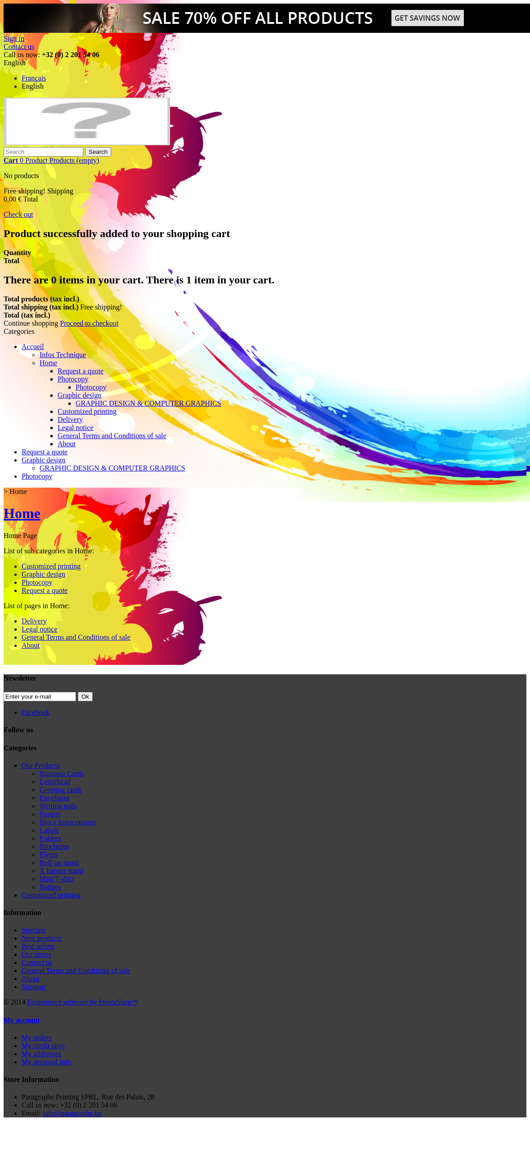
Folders (50, 838)
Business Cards (62, 773)
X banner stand (61, 870)
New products (42, 938)
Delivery (70, 419)
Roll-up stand (59, 862)
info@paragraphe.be (72, 1113)
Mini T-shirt (57, 879)
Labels (49, 830)
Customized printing (87, 411)
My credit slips (43, 1045)
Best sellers (38, 946)
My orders (36, 1037)
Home (48, 363)
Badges (50, 887)
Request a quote (80, 371)
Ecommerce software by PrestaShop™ (82, 1002)
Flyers (49, 854)
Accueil (33, 346)
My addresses (41, 1054)
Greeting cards (61, 790)
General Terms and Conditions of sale (112, 435)
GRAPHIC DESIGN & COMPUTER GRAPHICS (148, 403)
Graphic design (79, 395)
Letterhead (55, 781)
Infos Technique (63, 355)
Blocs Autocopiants (68, 822)
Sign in (14, 38)
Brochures (54, 846)
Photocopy (73, 379)
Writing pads (58, 806)
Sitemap (33, 987)
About (67, 444)
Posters (50, 814)
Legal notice (76, 427)
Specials (33, 930)
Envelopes (55, 798)
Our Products (41, 765)
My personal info (46, 1062)
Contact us (19, 46)
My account (22, 1020)
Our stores (36, 954)
